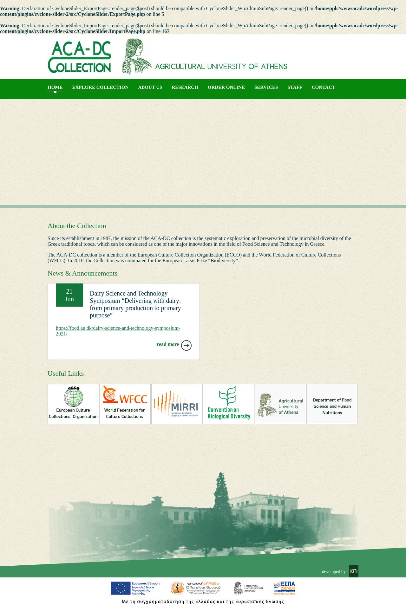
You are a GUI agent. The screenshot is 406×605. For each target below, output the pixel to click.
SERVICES (266, 87)
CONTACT (323, 87)
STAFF (294, 87)
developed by (334, 571)
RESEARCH (185, 87)
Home (55, 87)
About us (150, 87)
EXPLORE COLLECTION (100, 87)
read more (168, 344)
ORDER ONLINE (226, 87)
